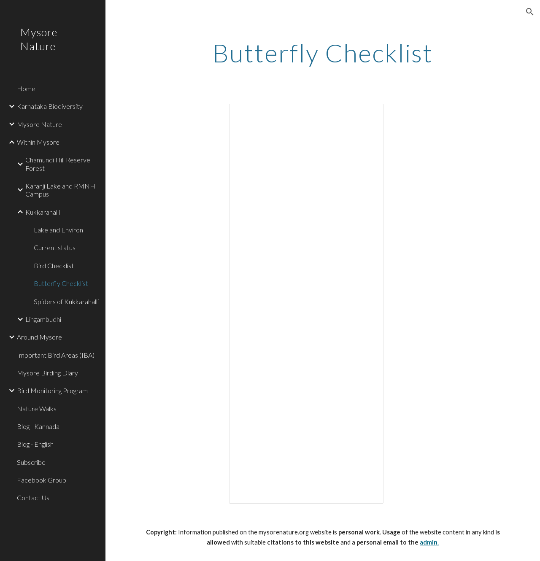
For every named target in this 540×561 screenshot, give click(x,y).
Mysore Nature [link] (39, 124)
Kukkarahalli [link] (42, 212)
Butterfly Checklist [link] (61, 283)
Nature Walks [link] (37, 409)
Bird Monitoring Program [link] (52, 390)
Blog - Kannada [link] (38, 426)
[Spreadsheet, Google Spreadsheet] (306, 304)
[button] (530, 12)
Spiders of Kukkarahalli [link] (66, 301)
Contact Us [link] (33, 498)
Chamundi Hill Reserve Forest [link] (57, 164)
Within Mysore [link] (38, 142)
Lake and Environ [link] (58, 230)
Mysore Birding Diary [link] (47, 373)
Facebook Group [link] (41, 480)
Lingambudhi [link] (43, 319)
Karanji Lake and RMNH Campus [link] (60, 190)
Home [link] (26, 88)
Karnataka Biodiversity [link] (50, 106)
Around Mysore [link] (39, 337)
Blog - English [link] (35, 444)
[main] (323, 52)
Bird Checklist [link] (54, 266)
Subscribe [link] (31, 462)
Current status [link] (55, 247)
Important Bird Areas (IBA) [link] (55, 355)
